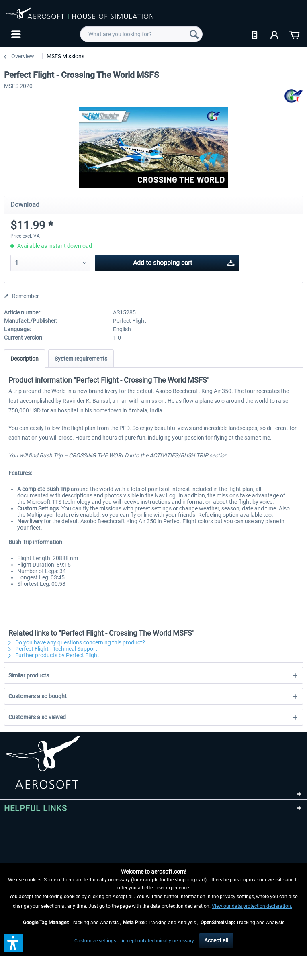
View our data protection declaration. (252, 906)
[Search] (194, 34)
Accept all (216, 940)
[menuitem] (15, 34)
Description (24, 358)
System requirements (81, 358)
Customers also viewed (37, 717)
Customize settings (95, 941)
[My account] (275, 34)
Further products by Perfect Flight (53, 655)
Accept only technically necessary (157, 941)
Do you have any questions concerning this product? (76, 642)
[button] (13, 943)
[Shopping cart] (294, 34)
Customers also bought (37, 696)
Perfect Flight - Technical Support (52, 649)
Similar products (28, 675)
